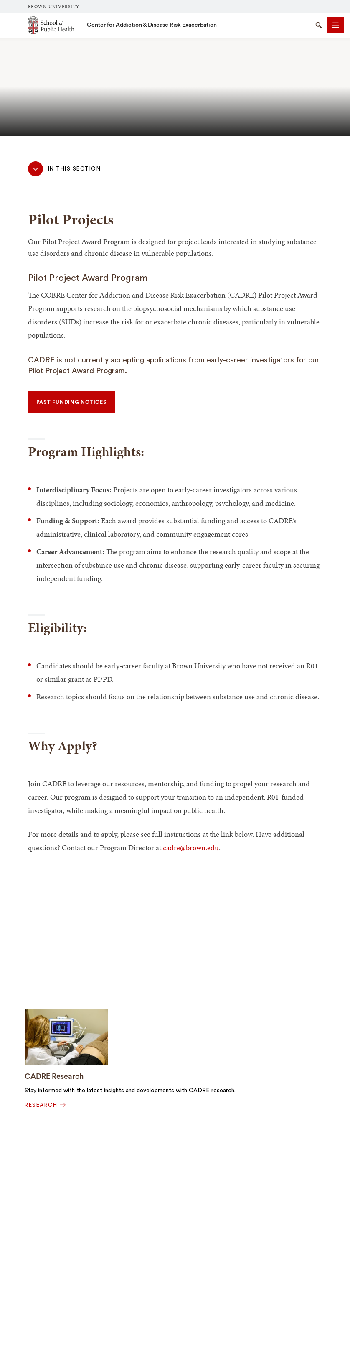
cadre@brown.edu (191, 847)
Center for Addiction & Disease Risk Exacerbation (152, 25)
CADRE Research (54, 1076)
